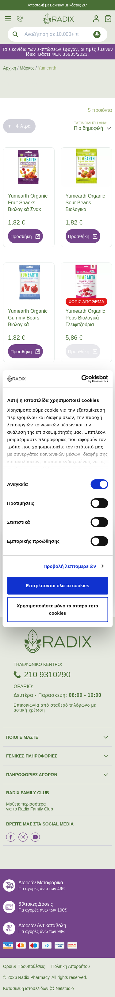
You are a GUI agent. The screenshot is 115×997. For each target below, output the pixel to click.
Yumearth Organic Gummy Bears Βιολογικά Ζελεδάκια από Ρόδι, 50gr (28, 324)
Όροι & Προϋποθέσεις (24, 966)
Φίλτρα (19, 126)
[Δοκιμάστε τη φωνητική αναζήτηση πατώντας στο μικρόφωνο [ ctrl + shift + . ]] (97, 34)
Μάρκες (27, 68)
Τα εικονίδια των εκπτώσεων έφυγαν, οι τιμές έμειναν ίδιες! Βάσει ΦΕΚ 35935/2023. (57, 52)
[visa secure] (61, 945)
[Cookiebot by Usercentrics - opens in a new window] (82, 379)
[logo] (58, 18)
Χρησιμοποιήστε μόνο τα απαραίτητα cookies (57, 609)
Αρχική (9, 68)
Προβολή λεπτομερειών (70, 566)
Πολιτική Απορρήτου (70, 966)
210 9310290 (47, 674)
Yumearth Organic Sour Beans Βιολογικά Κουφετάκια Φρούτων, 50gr (85, 209)
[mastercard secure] (73, 945)
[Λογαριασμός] (96, 18)
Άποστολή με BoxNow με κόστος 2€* (57, 5)
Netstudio (62, 988)
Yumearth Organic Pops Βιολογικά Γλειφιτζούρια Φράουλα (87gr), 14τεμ (85, 324)
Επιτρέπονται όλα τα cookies (57, 585)
